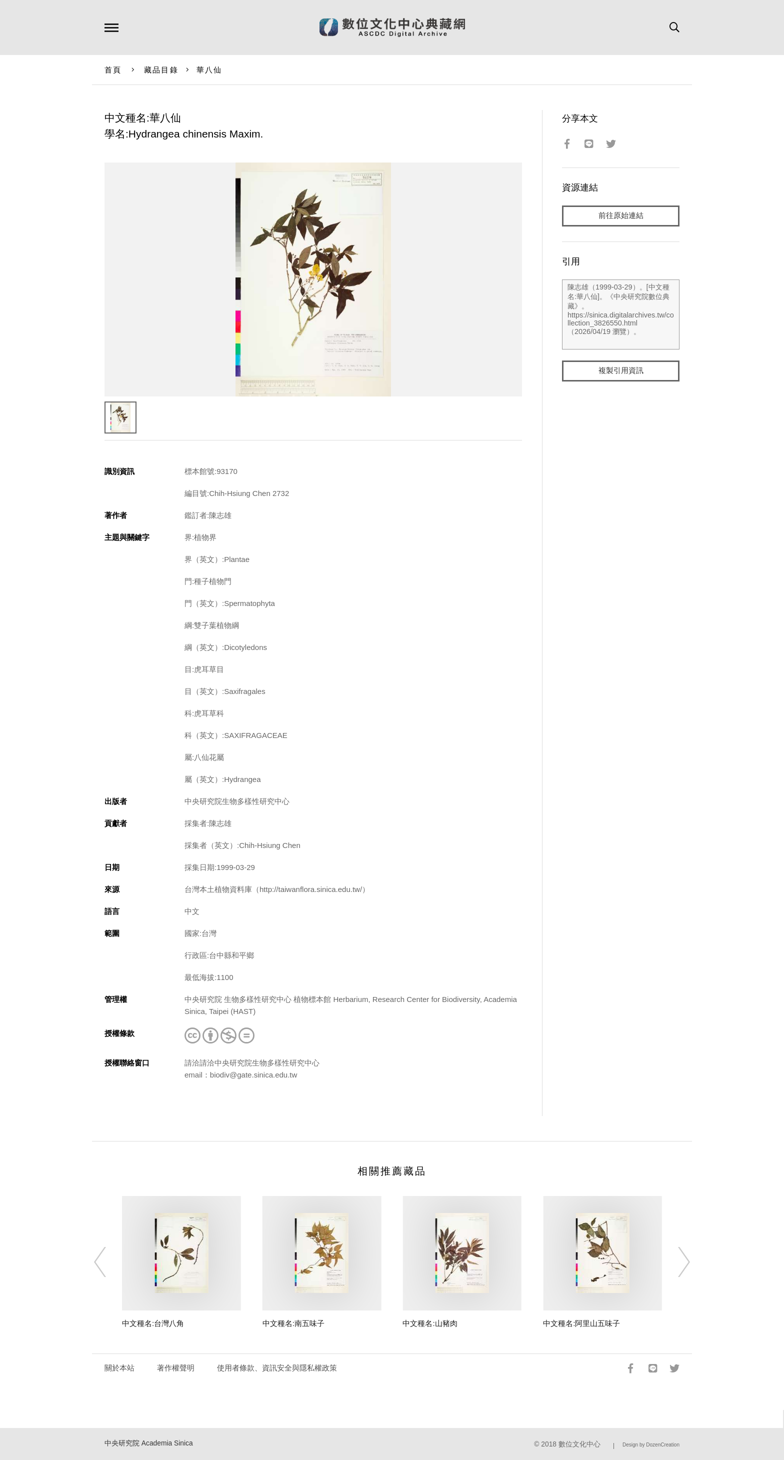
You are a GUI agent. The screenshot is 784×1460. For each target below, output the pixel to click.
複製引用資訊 (621, 370)
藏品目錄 (161, 70)
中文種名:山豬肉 (429, 1323)
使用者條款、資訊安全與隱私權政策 (277, 1368)
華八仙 (209, 70)
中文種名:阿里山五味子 (581, 1323)
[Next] (675, 1262)
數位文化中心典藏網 (392, 27)
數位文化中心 (579, 1444)
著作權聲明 (175, 1368)
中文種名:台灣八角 (153, 1323)
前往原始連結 (621, 216)
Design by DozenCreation (651, 1445)
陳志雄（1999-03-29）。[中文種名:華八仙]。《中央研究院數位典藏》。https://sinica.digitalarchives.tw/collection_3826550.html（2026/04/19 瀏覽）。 (621, 315)
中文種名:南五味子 (293, 1323)
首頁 (113, 70)
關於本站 (119, 1368)
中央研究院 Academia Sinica (148, 1443)
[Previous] (109, 1262)
